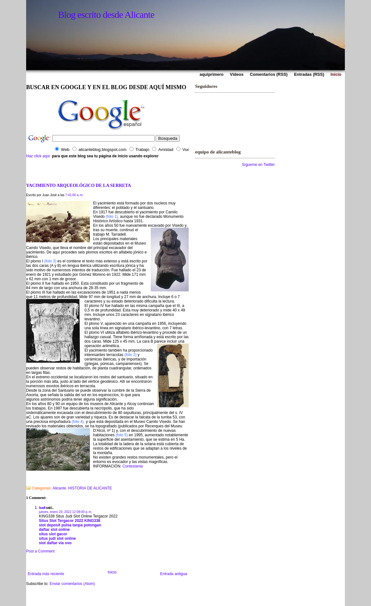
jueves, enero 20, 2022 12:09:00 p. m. (65, 512)
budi (42, 508)
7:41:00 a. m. (74, 195)
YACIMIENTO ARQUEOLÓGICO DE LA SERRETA (78, 185)
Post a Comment (40, 551)
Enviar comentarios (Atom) (72, 583)
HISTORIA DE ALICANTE (90, 488)
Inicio (112, 572)
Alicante (59, 488)
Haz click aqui (38, 156)
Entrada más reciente (46, 574)
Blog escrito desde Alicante (106, 14)
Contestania (132, 466)
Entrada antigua (173, 574)
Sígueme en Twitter (258, 164)
